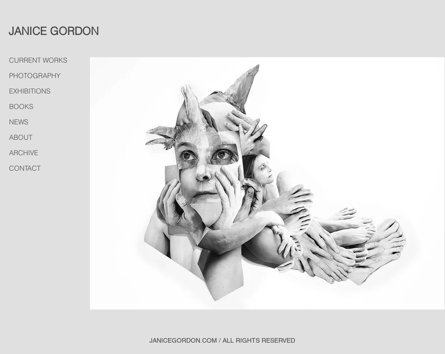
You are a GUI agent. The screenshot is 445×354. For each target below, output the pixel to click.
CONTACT (24, 168)
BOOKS (21, 106)
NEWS (18, 122)
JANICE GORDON (54, 31)
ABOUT (20, 137)
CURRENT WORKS (38, 60)
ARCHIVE (23, 152)
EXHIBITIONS (29, 91)
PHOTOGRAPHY (34, 75)
